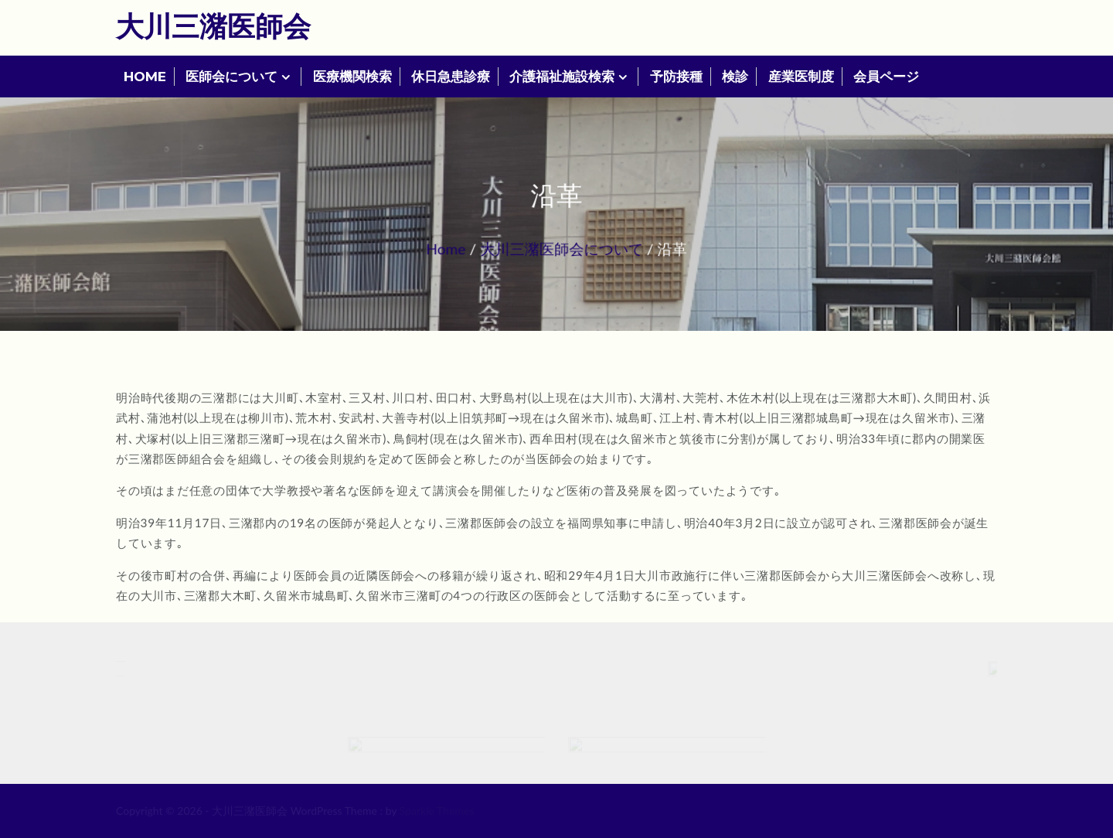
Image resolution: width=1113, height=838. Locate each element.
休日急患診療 (450, 76)
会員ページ (886, 76)
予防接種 (676, 76)
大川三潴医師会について (561, 247)
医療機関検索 (352, 76)
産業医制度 (801, 76)
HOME (145, 76)
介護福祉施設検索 (561, 76)
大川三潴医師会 (213, 26)
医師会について (231, 76)
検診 (735, 76)
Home (452, 247)
